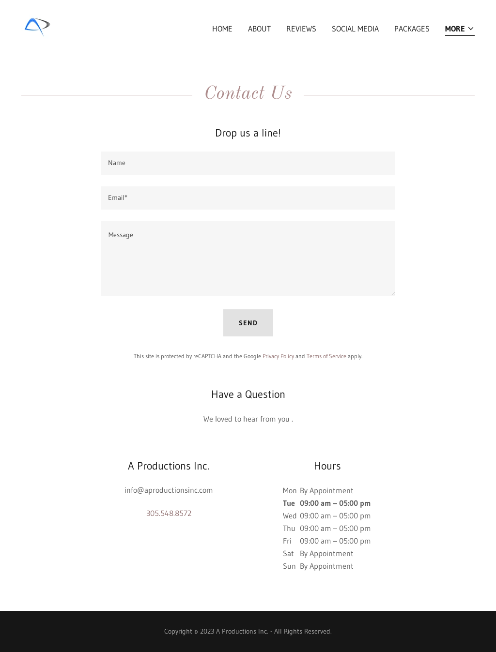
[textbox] (248, 163)
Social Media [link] (355, 28)
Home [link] (222, 28)
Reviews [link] (301, 28)
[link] (36, 26)
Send (248, 322)
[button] (460, 29)
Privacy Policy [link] (278, 356)
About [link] (259, 28)
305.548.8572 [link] (168, 513)
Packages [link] (412, 28)
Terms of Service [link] (326, 356)
